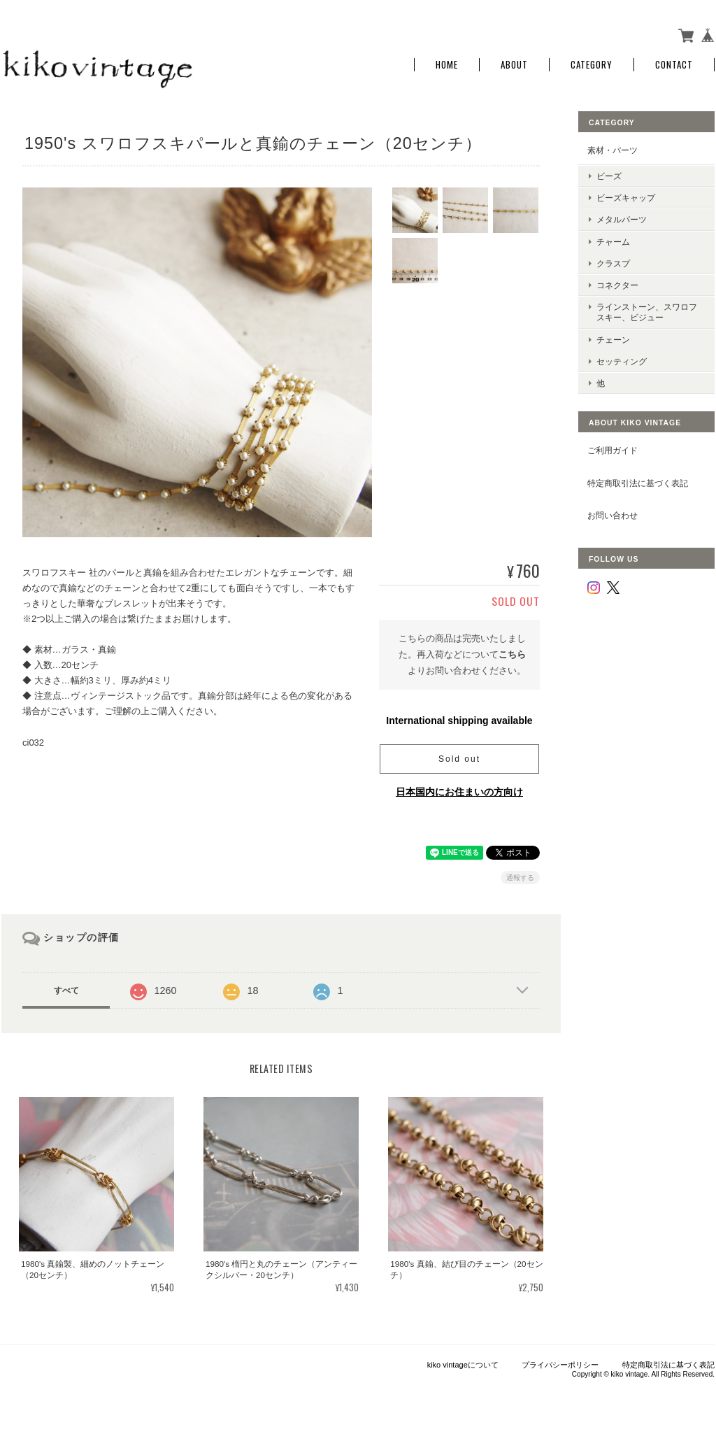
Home (447, 64)
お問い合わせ (612, 515)
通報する (520, 877)
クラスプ (613, 263)
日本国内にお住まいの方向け (459, 791)
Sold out (459, 759)
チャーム (613, 241)
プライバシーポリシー (560, 1365)
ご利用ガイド (612, 450)
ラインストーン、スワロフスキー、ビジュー (646, 312)
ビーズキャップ (625, 197)
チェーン (613, 339)
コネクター (617, 285)
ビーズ (609, 175)
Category (592, 64)
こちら (512, 654)
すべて (66, 990)
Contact (674, 64)
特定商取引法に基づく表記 (637, 483)
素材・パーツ (612, 150)
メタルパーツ (621, 219)
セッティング (621, 361)
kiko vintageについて (463, 1365)
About (514, 64)
